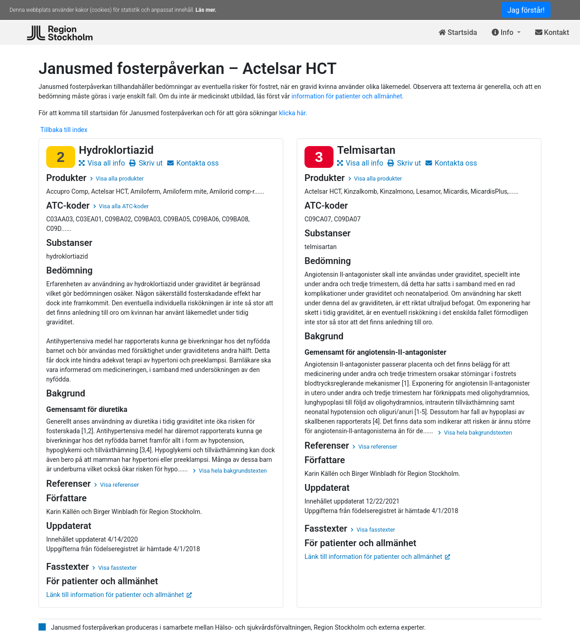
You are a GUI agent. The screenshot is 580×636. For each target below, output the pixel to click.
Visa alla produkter (117, 178)
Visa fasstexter (114, 567)
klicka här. (293, 113)
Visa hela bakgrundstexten (230, 470)
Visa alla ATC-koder (121, 206)
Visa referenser (116, 484)
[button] (506, 32)
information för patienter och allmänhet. (347, 96)
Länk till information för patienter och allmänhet (119, 595)
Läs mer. (206, 10)
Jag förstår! (526, 10)
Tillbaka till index (63, 129)
